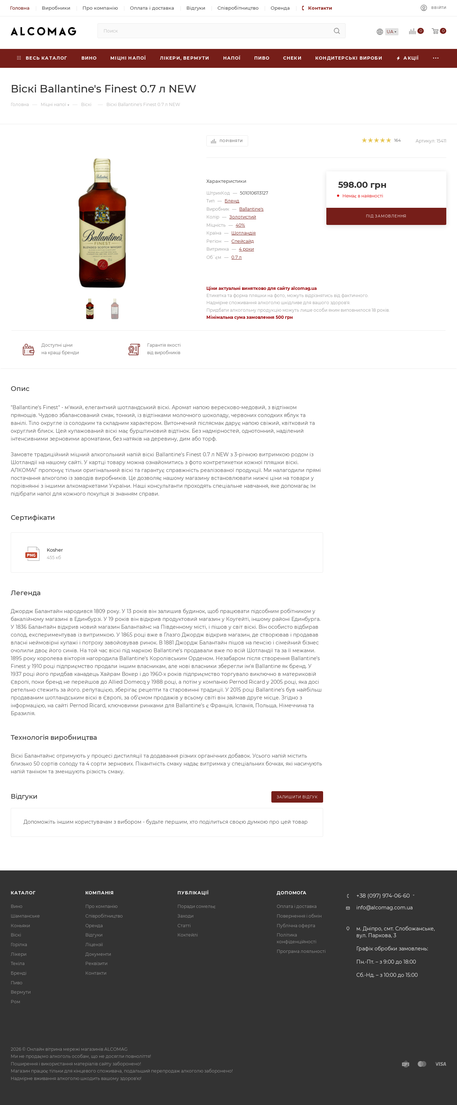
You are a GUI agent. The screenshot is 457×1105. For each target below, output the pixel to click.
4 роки (246, 249)
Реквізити (96, 963)
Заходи (185, 916)
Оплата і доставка (297, 906)
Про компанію (101, 906)
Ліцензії (94, 944)
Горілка (19, 944)
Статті (184, 925)
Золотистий (242, 217)
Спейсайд (242, 241)
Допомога (291, 892)
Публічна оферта (296, 925)
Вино (16, 906)
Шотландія (243, 233)
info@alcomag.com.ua (384, 907)
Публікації (193, 892)
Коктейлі (187, 935)
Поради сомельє (196, 906)
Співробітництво (104, 916)
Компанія (99, 892)
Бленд (232, 201)
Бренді (18, 973)
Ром (15, 1001)
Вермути (21, 992)
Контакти (95, 973)
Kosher (55, 550)
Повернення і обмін (299, 916)
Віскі (16, 935)
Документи (98, 954)
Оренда (94, 925)
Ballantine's (251, 209)
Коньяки (20, 925)
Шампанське (25, 916)
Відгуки (93, 935)
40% (240, 225)
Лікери (18, 954)
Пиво (16, 982)
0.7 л (236, 257)
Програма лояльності (301, 951)
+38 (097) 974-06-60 (383, 896)
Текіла (18, 963)
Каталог (23, 892)
